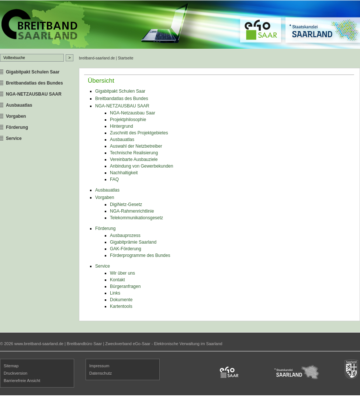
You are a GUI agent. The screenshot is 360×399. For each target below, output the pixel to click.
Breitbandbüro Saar (84, 343)
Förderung (17, 127)
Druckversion (15, 373)
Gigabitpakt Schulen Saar (32, 72)
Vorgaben (16, 116)
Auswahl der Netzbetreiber (136, 146)
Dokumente (121, 299)
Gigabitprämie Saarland (133, 242)
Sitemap (11, 366)
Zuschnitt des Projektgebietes (139, 132)
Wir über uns (122, 273)
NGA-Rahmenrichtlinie (132, 211)
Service (14, 138)
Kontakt (117, 279)
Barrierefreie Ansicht (22, 380)
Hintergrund (121, 126)
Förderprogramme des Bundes (140, 255)
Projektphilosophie (128, 119)
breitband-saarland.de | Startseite (106, 58)
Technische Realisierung (134, 152)
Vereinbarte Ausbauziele (134, 159)
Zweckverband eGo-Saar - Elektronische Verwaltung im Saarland (163, 343)
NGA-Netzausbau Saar (132, 113)
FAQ (114, 179)
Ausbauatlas (19, 105)
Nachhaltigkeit (124, 172)
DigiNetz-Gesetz (126, 204)
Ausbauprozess (125, 235)
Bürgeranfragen (125, 286)
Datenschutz (100, 373)
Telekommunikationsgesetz (136, 217)
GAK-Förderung (125, 248)
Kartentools (121, 306)
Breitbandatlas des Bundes (34, 83)
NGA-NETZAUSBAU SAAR (34, 94)
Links (115, 293)
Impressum (99, 366)
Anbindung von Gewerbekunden (141, 166)
